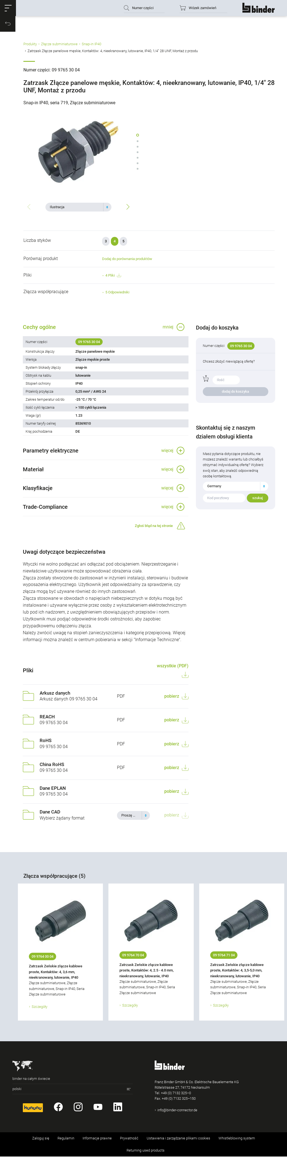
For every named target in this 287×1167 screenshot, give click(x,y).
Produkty (30, 48)
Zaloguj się (40, 1149)
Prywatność (129, 1149)
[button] (9, 9)
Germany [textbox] (215, 491)
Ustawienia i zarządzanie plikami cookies (178, 1149)
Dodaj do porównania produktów (127, 261)
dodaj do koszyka (235, 396)
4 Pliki (113, 278)
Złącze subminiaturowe (59, 48)
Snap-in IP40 (91, 48)
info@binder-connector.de (177, 1120)
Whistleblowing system (236, 1149)
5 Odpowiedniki (117, 294)
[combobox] (78, 206)
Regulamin (66, 1149)
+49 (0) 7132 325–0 (176, 1103)
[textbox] (76, 206)
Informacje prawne (97, 1149)
